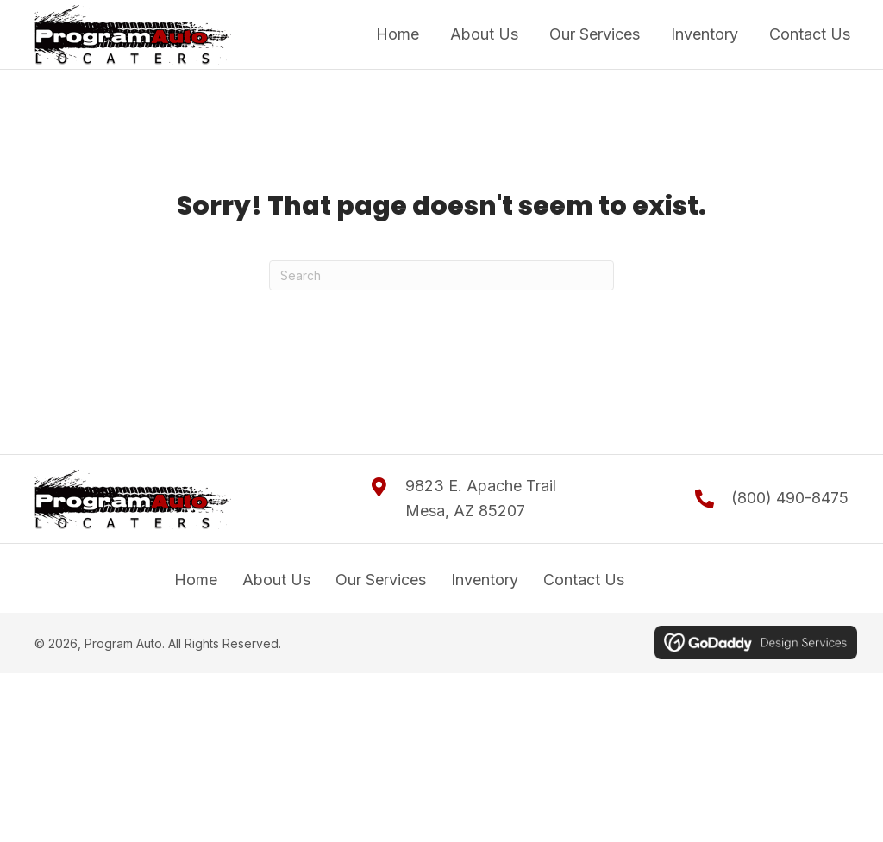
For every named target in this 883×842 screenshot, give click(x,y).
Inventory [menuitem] (484, 580)
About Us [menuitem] (276, 580)
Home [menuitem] (195, 580)
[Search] (441, 275)
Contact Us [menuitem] (583, 580)
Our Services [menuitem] (380, 580)
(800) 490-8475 (790, 498)
